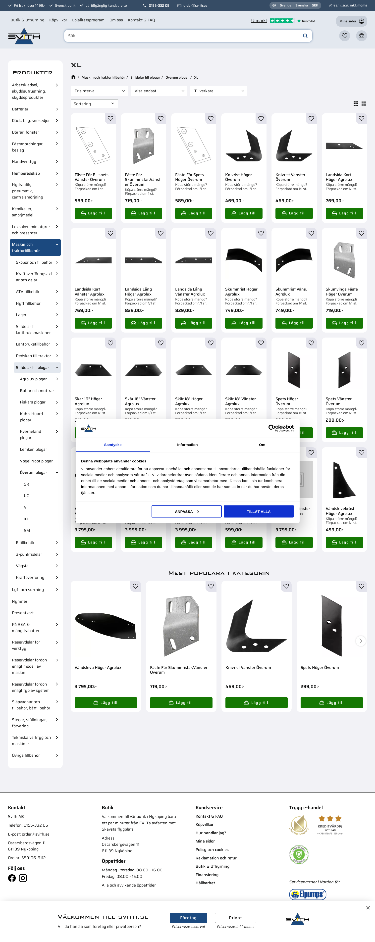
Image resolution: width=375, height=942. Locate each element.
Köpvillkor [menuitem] (58, 20)
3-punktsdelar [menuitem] (29, 554)
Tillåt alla (258, 511)
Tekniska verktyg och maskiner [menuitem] (31, 740)
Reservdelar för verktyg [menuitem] (26, 645)
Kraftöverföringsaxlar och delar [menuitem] (34, 277)
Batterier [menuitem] (20, 109)
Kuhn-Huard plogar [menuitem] (31, 417)
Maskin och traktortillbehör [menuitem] (26, 247)
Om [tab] (262, 445)
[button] (344, 35)
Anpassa (187, 511)
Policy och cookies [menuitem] (212, 849)
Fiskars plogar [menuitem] (33, 402)
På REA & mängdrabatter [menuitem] (26, 627)
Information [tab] (187, 445)
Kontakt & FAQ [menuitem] (141, 20)
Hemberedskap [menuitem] (26, 173)
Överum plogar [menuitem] (33, 472)
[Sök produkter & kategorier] (188, 36)
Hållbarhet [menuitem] (205, 883)
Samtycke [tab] (112, 445)
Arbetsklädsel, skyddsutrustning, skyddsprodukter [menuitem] (29, 91)
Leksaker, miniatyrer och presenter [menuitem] (31, 230)
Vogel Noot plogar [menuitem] (36, 461)
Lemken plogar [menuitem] (33, 449)
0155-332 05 (159, 5)
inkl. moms (358, 5)
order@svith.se (195, 5)
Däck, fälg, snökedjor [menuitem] (31, 120)
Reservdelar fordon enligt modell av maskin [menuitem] (29, 666)
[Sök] (305, 36)
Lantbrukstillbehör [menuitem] (33, 344)
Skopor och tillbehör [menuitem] (34, 262)
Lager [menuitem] (21, 315)
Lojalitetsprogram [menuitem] (88, 20)
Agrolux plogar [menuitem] (33, 379)
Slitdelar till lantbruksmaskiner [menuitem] (33, 329)
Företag (188, 918)
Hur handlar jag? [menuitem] (211, 833)
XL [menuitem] (26, 519)
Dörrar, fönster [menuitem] (25, 132)
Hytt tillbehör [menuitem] (28, 303)
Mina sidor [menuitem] (205, 841)
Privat (235, 918)
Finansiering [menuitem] (207, 875)
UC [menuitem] (26, 496)
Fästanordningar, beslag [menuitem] (28, 147)
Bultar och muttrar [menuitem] (37, 391)
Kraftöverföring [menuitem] (30, 577)
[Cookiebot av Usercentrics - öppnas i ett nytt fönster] (272, 428)
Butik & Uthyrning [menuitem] (27, 20)
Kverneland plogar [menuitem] (30, 434)
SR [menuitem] (26, 484)
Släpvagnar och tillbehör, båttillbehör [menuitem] (31, 705)
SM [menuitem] (27, 530)
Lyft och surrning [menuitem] (28, 590)
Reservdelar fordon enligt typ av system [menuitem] (31, 687)
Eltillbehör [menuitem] (25, 543)
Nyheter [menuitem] (19, 601)
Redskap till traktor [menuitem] (33, 356)
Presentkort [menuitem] (23, 613)
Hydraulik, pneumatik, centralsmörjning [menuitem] (27, 191)
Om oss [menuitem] (116, 20)
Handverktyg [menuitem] (24, 161)
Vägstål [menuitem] (23, 566)
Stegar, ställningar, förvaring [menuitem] (29, 723)
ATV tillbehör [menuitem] (28, 292)
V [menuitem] (25, 507)
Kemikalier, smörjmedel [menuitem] (22, 212)
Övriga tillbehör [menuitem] (26, 755)
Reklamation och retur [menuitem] (216, 858)
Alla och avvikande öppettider (129, 885)
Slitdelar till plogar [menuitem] (32, 367)
